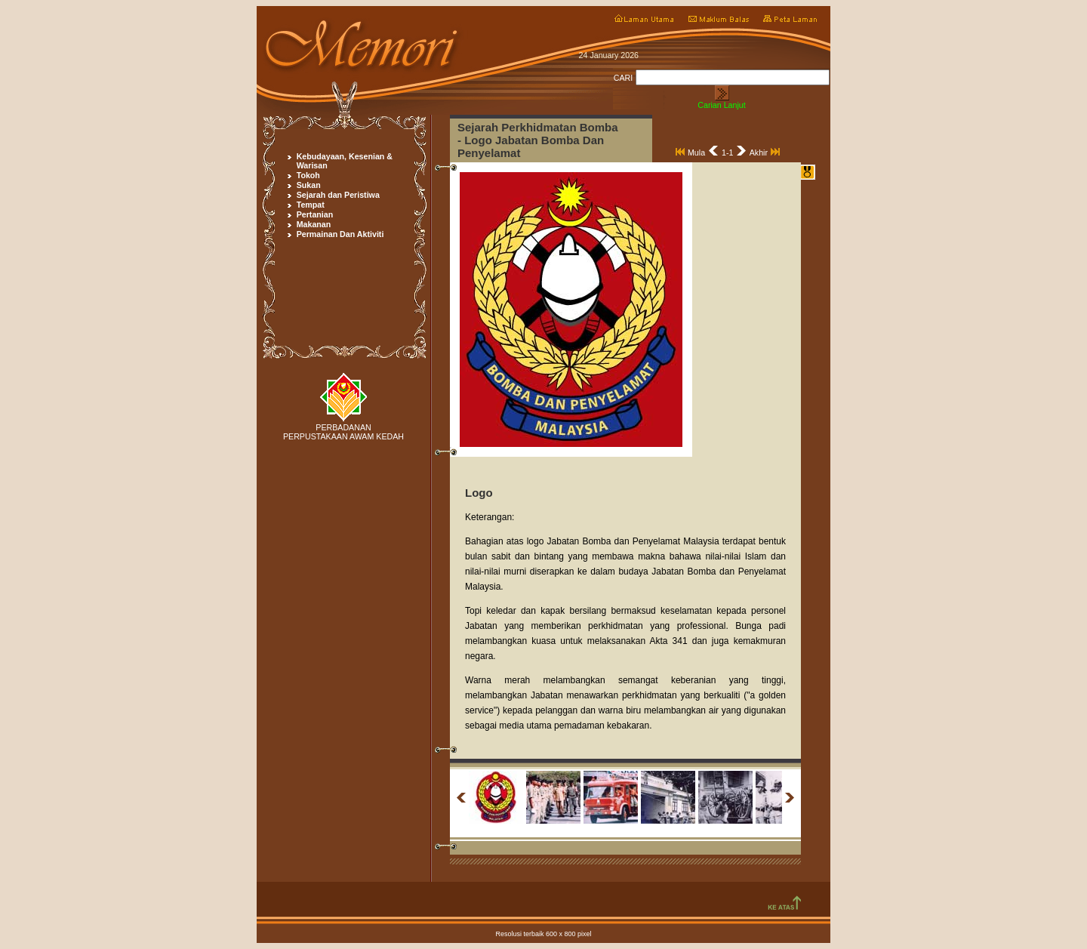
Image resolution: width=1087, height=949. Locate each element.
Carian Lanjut (721, 104)
